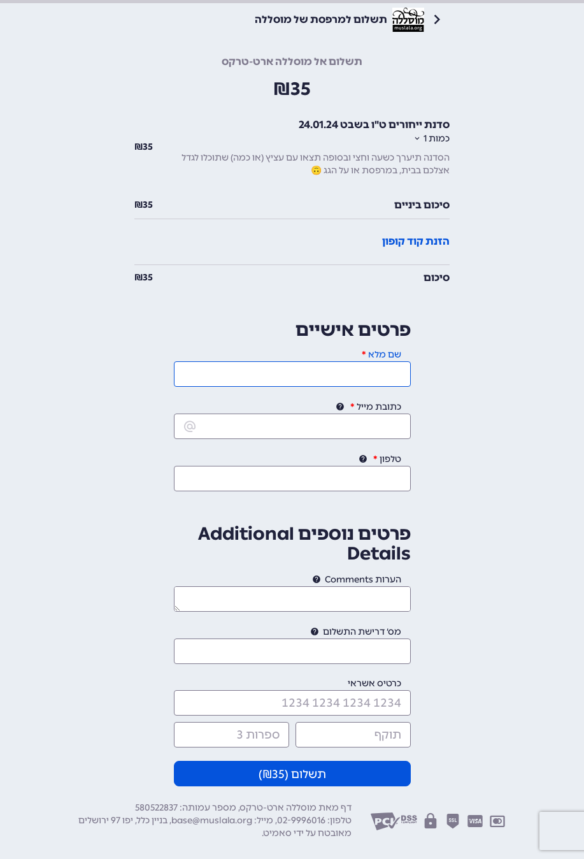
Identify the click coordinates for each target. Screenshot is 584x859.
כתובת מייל (379, 406)
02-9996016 (301, 820)
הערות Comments (363, 579)
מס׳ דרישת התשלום (362, 631)
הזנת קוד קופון (416, 241)
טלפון (390, 459)
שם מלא (384, 354)
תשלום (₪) (292, 774)
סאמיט (278, 833)
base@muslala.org (211, 820)
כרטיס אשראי (374, 683)
